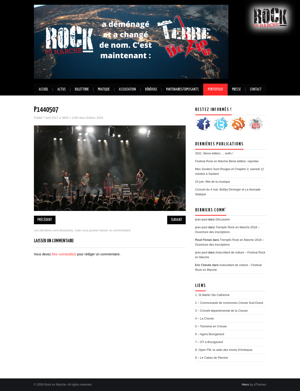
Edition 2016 (95, 117)
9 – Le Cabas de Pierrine (211, 357)
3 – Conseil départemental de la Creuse (221, 310)
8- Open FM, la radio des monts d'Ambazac (224, 350)
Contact (256, 89)
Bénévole (151, 89)
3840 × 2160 (70, 117)
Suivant (176, 220)
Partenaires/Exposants (182, 89)
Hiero (245, 384)
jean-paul (201, 219)
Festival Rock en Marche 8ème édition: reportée (227, 161)
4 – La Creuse (204, 318)
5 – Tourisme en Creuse (211, 326)
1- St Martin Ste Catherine (212, 295)
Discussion (223, 219)
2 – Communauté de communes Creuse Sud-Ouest (229, 303)
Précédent (44, 220)
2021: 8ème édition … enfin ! (214, 153)
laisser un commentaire (115, 230)
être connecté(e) (64, 254)
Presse (236, 89)
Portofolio (215, 89)
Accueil (43, 89)
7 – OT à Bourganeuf (209, 342)
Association (127, 89)
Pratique (104, 89)
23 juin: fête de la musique (212, 181)
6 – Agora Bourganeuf (209, 334)
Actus (61, 89)
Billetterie (82, 89)
